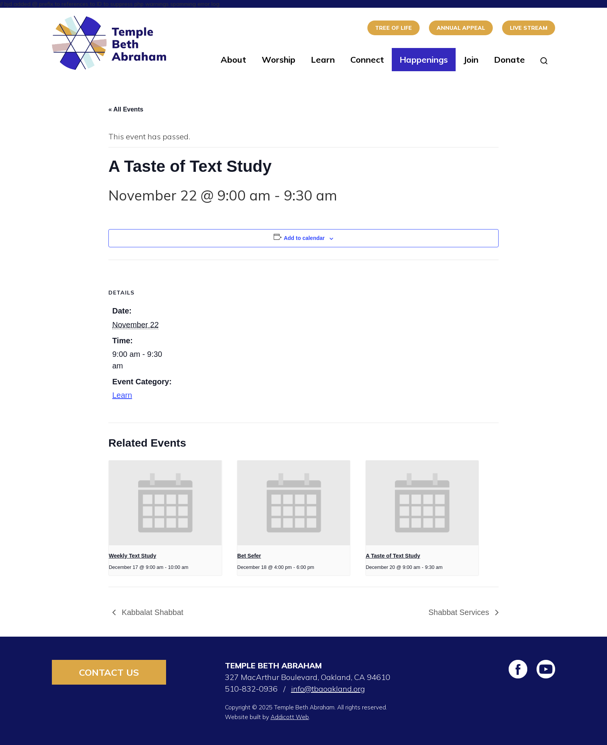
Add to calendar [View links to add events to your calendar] (304, 238)
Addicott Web (290, 717)
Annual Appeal (461, 27)
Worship (278, 59)
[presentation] (165, 503)
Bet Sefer (249, 556)
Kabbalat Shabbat (151, 612)
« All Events (125, 109)
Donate (509, 59)
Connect (367, 59)
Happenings (424, 59)
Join (470, 59)
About (233, 59)
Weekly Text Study (132, 556)
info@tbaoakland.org (328, 689)
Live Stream (528, 27)
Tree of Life (393, 27)
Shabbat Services (460, 612)
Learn (323, 59)
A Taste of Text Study (393, 556)
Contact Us (109, 672)
